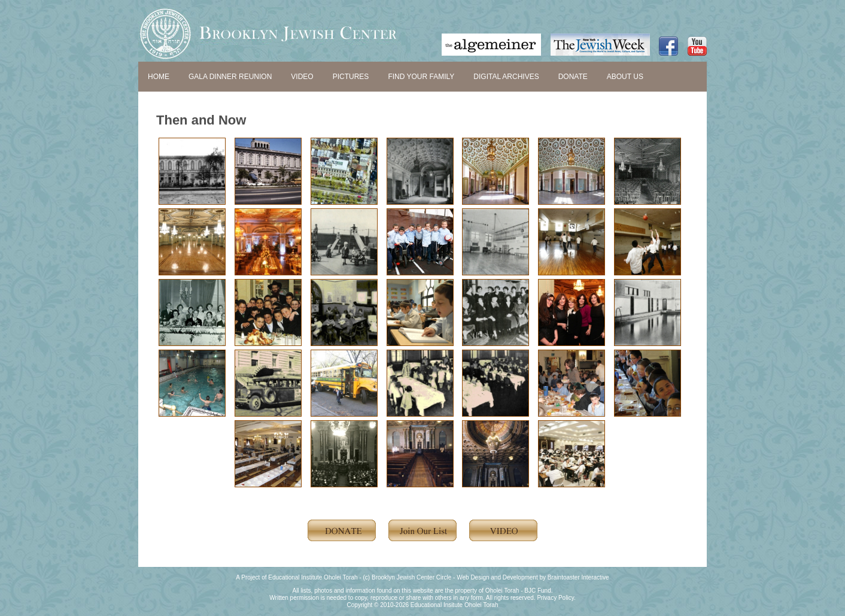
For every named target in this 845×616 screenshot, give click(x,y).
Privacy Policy (555, 597)
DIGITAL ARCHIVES (506, 76)
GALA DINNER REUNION (230, 76)
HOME (158, 76)
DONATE (573, 76)
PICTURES (351, 76)
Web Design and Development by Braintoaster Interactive (533, 577)
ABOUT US (625, 76)
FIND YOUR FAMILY (421, 76)
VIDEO (302, 76)
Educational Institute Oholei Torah (312, 577)
